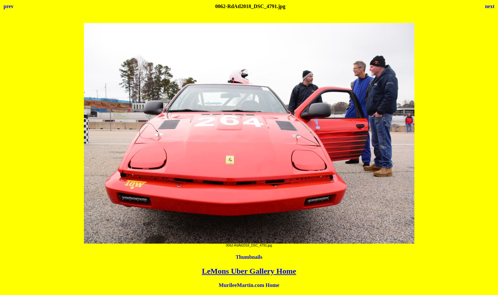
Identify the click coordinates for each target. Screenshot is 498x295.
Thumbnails (249, 257)
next (489, 6)
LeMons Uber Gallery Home (249, 271)
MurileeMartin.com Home (249, 285)
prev (9, 6)
